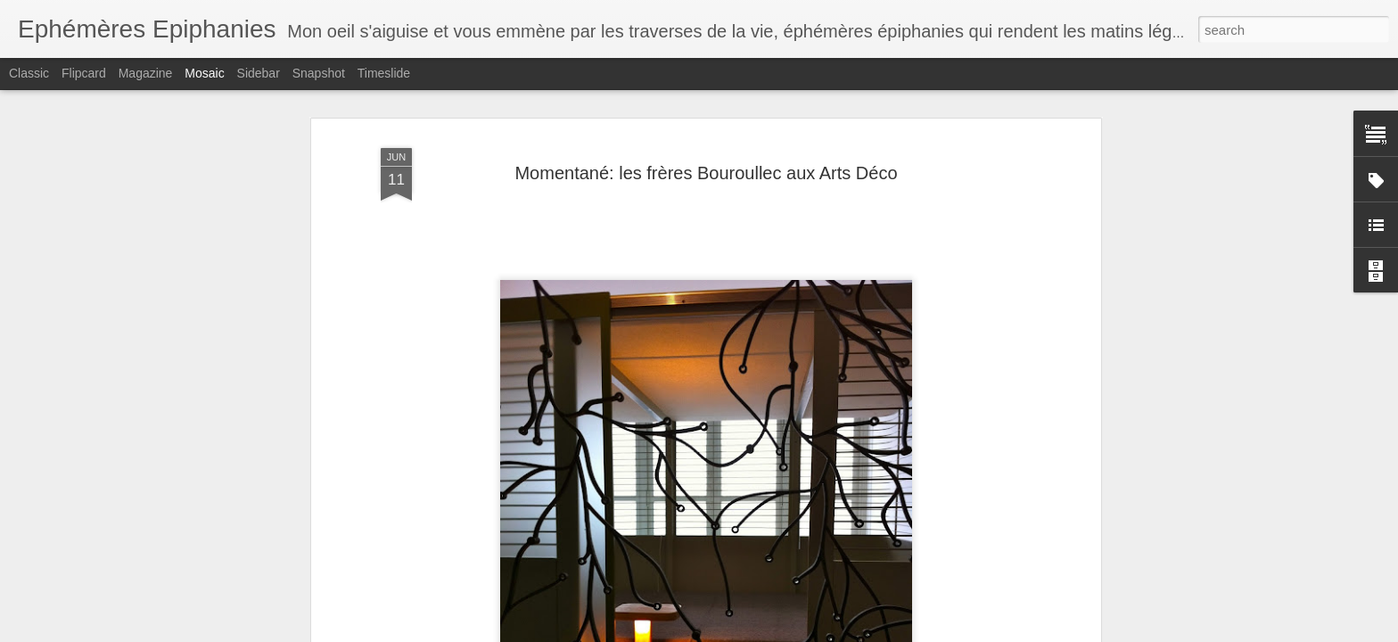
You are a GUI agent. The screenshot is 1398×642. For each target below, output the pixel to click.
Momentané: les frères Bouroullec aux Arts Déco (705, 160)
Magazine (146, 73)
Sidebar (258, 73)
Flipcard (84, 73)
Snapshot (318, 73)
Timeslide (384, 73)
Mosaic (204, 73)
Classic (29, 73)
